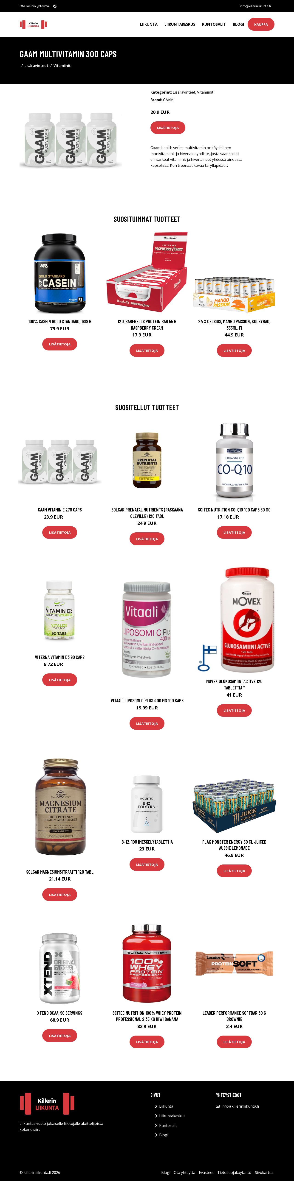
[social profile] (54, 6)
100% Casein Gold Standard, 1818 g (59, 321)
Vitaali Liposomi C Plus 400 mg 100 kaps (147, 700)
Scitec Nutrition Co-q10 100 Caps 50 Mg (234, 509)
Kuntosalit (214, 24)
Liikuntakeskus (179, 24)
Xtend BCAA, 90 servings (59, 1013)
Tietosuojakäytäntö (234, 1172)
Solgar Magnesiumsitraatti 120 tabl (59, 872)
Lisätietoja (168, 127)
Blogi (238, 24)
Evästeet (206, 1172)
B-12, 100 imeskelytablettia (147, 842)
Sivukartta (264, 1172)
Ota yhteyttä (184, 1172)
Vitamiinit (62, 65)
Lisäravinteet (36, 65)
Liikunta (149, 24)
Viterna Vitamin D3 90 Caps (60, 657)
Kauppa (261, 24)
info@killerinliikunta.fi (255, 6)
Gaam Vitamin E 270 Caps (60, 509)
